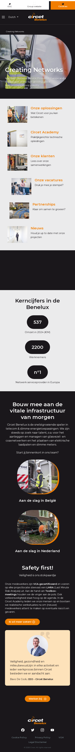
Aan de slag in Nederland (37, 551)
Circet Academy (45, 132)
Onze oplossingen (46, 108)
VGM (61, 737)
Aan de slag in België (37, 501)
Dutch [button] (12, 17)
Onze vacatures (49, 180)
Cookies (62, 5)
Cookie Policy (19, 737)
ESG (10, 5)
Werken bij (37, 698)
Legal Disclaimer (37, 742)
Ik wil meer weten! (20, 621)
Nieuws (37, 228)
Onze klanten (43, 156)
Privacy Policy (42, 737)
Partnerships (43, 204)
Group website (34, 5)
